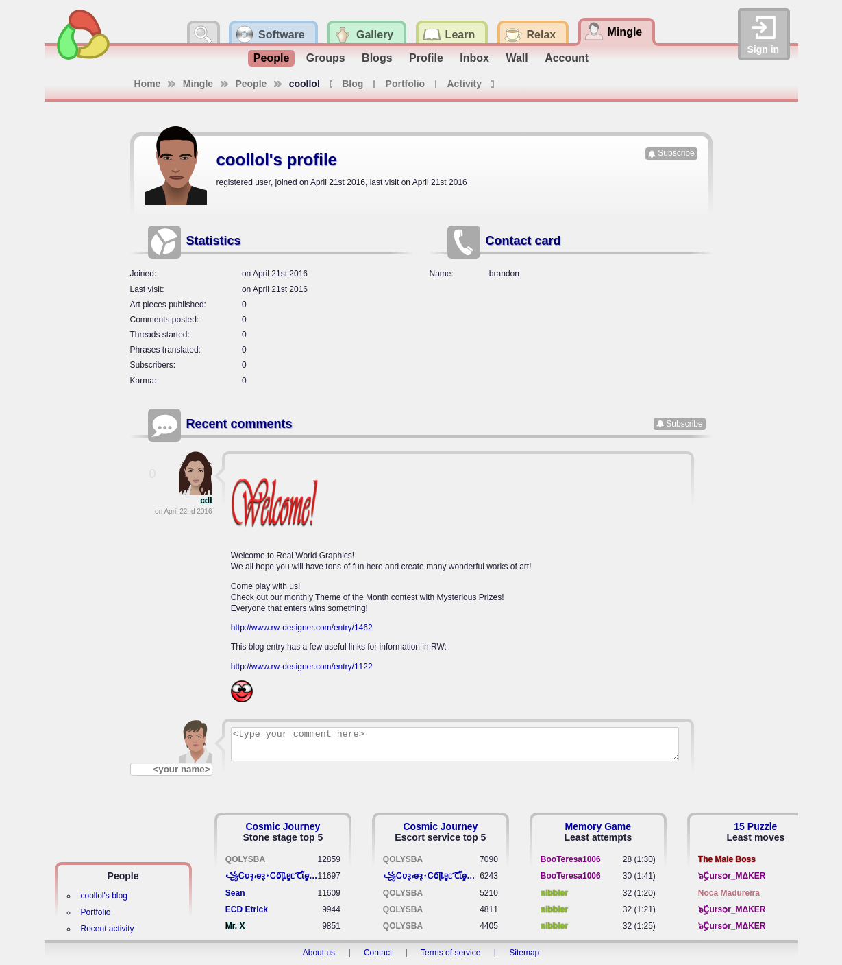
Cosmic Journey (282, 826)
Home (147, 83)
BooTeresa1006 (571, 859)
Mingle (198, 83)
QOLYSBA (245, 859)
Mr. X (235, 926)
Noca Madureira (729, 893)
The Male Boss (727, 859)
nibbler (554, 893)
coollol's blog (104, 896)
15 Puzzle (755, 826)
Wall (517, 58)
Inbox (474, 58)
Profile (426, 58)
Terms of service (450, 952)
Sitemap (524, 952)
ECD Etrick (246, 909)
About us (319, 952)
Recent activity (107, 928)
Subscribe (676, 153)
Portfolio (405, 83)
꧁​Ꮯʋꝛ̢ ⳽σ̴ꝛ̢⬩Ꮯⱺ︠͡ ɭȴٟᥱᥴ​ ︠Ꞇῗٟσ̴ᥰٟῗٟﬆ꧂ (271, 876)
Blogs (377, 58)
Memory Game (598, 826)
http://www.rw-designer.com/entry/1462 (302, 627)
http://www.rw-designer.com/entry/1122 (302, 666)
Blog (352, 83)
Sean (235, 893)
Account (567, 58)
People (271, 58)
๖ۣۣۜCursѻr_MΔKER (732, 876)
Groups (325, 58)
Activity (464, 83)
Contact (378, 952)
